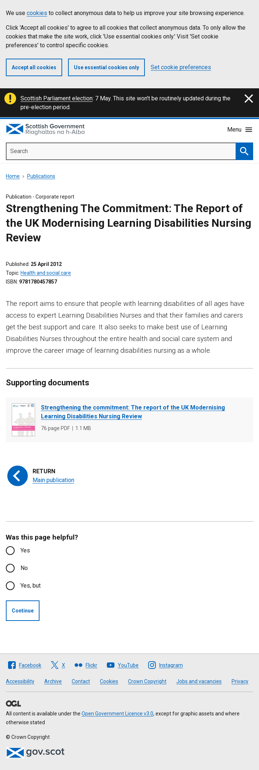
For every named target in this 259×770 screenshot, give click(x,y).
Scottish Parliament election (56, 98)
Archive (53, 681)
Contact (81, 681)
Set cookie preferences (181, 67)
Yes (25, 550)
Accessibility (20, 681)
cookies (37, 13)
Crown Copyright (147, 681)
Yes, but (30, 585)
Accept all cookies (34, 67)
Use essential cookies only (106, 67)
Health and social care (45, 273)
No (24, 567)
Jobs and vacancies (199, 681)
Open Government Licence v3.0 (117, 714)
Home (13, 176)
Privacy (240, 681)
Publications (41, 176)
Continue (23, 611)
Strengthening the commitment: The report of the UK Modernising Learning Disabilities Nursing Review (133, 412)
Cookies (109, 681)
